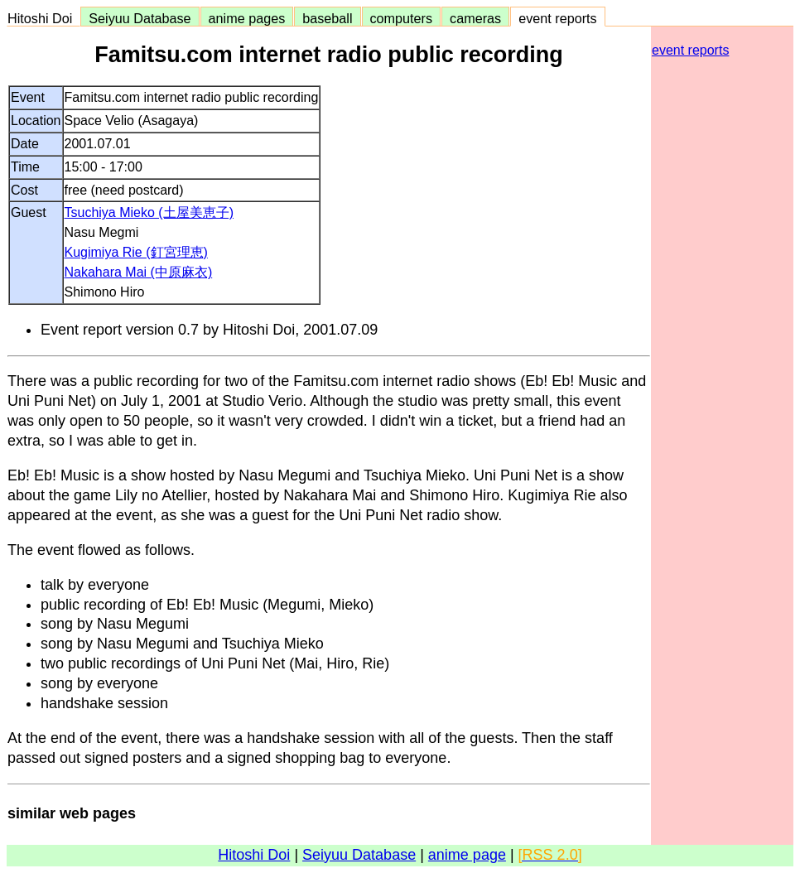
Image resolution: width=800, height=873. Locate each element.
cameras (475, 18)
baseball (327, 18)
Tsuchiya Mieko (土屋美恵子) (149, 212)
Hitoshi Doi (43, 18)
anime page (467, 854)
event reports (557, 18)
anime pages (247, 18)
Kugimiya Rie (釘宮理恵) (136, 252)
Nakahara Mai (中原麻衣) (139, 272)
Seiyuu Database (139, 18)
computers (402, 18)
